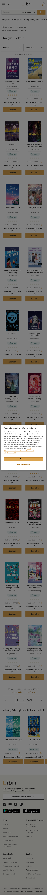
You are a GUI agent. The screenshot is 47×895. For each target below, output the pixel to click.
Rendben (23, 459)
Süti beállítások (23, 465)
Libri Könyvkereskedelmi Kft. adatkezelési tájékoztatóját (19, 451)
